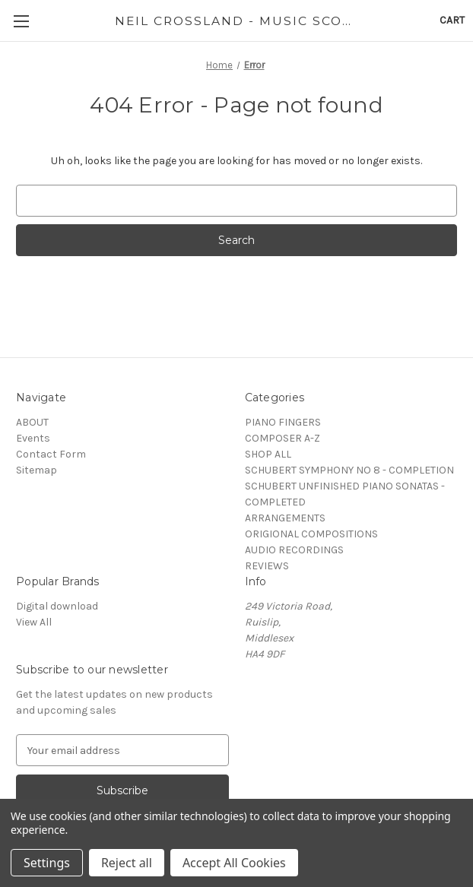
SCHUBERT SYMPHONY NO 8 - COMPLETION (349, 470)
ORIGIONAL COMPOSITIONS (311, 533)
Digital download (57, 606)
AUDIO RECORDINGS (294, 549)
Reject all (126, 862)
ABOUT (32, 422)
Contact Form (51, 454)
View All (34, 622)
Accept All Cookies (234, 862)
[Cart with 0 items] (452, 20)
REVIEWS (267, 565)
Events (33, 438)
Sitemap (36, 470)
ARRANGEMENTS (285, 518)
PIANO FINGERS (283, 422)
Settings (47, 862)
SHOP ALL (268, 454)
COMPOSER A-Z (282, 438)
